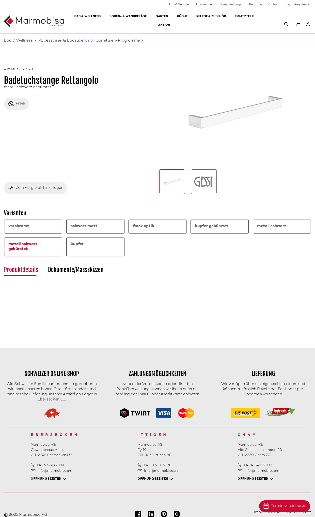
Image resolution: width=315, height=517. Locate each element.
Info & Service (179, 4)
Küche (182, 16)
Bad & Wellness (87, 16)
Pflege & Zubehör (211, 16)
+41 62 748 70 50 (50, 465)
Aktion (164, 25)
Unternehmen (204, 4)
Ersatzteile (244, 16)
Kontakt (273, 4)
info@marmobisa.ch (54, 471)
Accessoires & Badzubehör (64, 41)
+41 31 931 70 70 (157, 465)
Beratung (255, 4)
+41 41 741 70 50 (257, 465)
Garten (162, 16)
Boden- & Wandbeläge (128, 16)
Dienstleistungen (231, 4)
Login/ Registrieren (298, 4)
